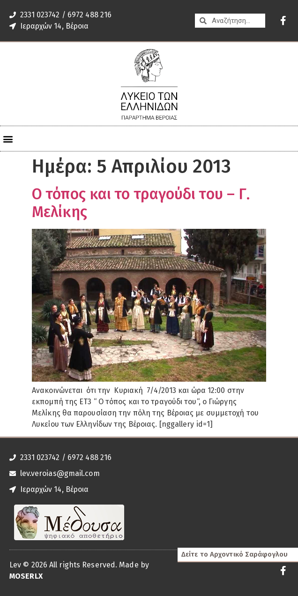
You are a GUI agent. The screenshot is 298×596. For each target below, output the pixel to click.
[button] (7, 138)
